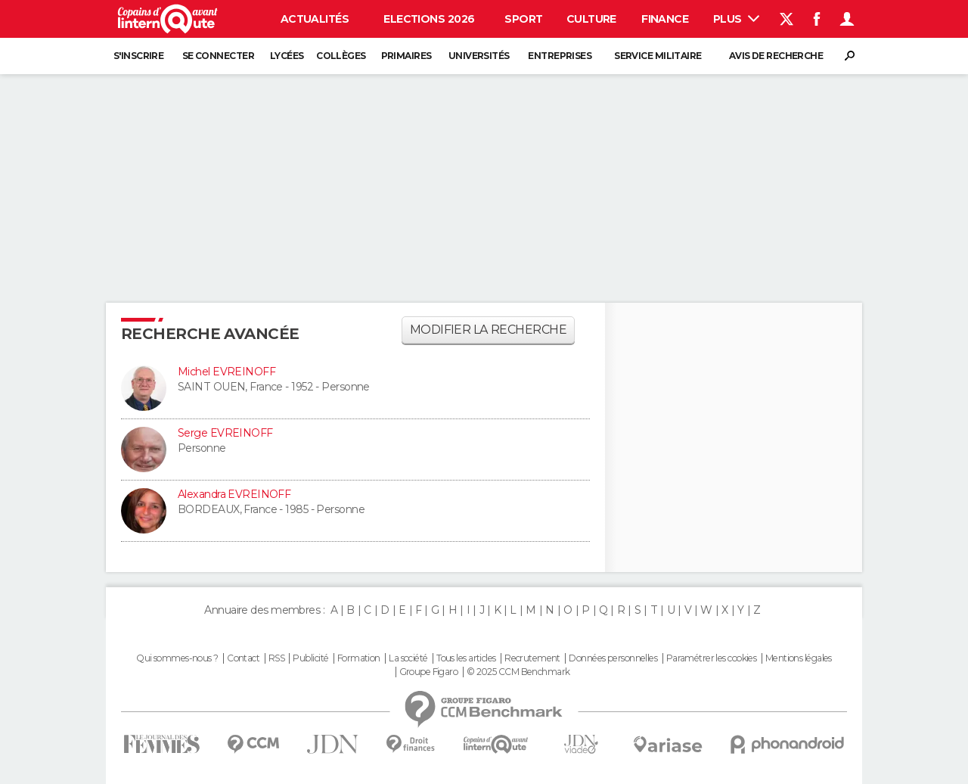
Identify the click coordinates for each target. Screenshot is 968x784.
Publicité (310, 658)
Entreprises (559, 55)
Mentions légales (798, 658)
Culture (591, 19)
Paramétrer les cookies (711, 658)
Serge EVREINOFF (225, 433)
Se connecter (218, 55)
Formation (358, 658)
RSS (276, 658)
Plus (736, 19)
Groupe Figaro (428, 672)
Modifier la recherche (488, 329)
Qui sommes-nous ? (177, 658)
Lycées (287, 55)
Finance (664, 19)
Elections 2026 (428, 19)
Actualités (315, 19)
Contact (243, 658)
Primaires (406, 55)
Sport (523, 19)
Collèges (341, 55)
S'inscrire (138, 55)
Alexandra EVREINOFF (234, 494)
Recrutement (532, 658)
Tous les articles (465, 658)
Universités (479, 55)
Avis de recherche (776, 55)
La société (408, 658)
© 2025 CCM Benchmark (518, 672)
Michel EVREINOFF (226, 371)
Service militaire (657, 55)
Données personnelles (613, 658)
